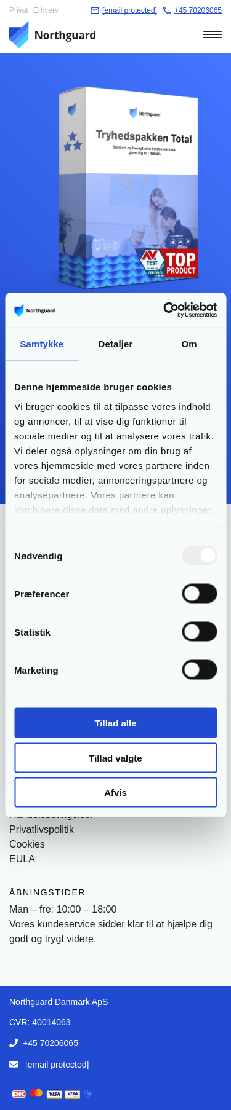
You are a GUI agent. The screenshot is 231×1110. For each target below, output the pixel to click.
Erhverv (46, 10)
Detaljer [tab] (116, 343)
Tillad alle (115, 723)
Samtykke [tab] (41, 343)
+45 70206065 (50, 1043)
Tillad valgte (115, 757)
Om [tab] (189, 343)
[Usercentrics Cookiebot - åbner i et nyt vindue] (164, 310)
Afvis (115, 792)
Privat (18, 10)
